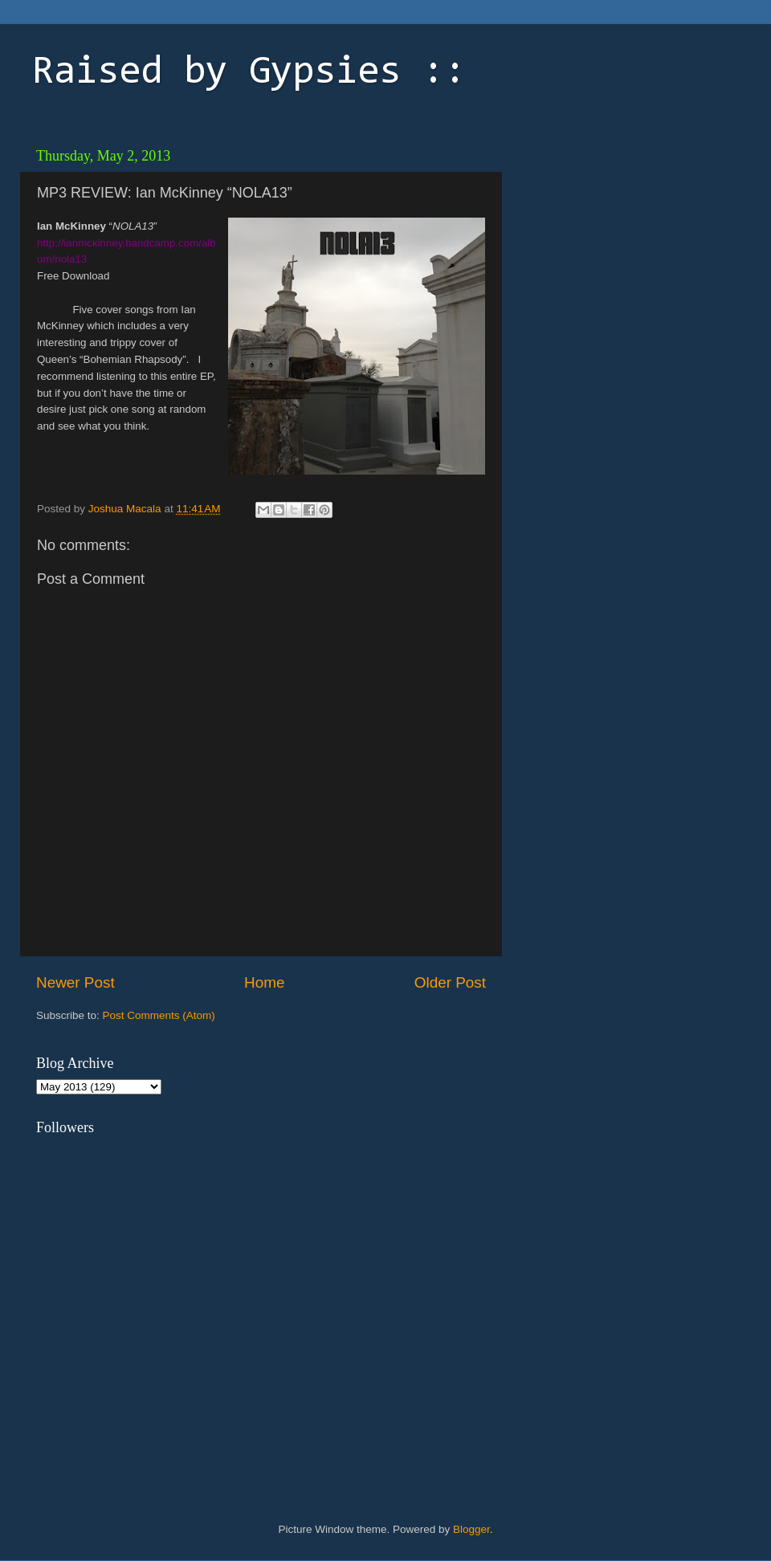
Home (264, 982)
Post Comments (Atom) (159, 1015)
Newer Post (75, 982)
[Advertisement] (622, 241)
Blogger (471, 1529)
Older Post (450, 982)
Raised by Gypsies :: (249, 73)
